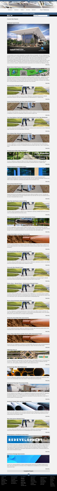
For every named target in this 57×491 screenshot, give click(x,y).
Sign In (54, 0)
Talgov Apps (51, 479)
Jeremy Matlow (13, 479)
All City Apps (32, 13)
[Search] (40, 15)
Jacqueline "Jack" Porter (14, 480)
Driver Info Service (42, 480)
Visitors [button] (23, 9)
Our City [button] (28, 9)
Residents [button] (10, 9)
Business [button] (16, 9)
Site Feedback (52, 483)
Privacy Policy (52, 480)
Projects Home (25, 13)
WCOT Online (42, 484)
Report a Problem (33, 480)
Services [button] (34, 9)
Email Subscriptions (33, 484)
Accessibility (32, 483)
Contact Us (2, 484)
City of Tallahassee (44, 9)
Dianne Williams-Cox (14, 483)
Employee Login (52, 484)
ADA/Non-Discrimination (43, 477)
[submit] (48, 15)
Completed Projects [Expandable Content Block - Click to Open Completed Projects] (28, 471)
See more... (47, 64)
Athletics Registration (43, 481)
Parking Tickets (33, 479)
